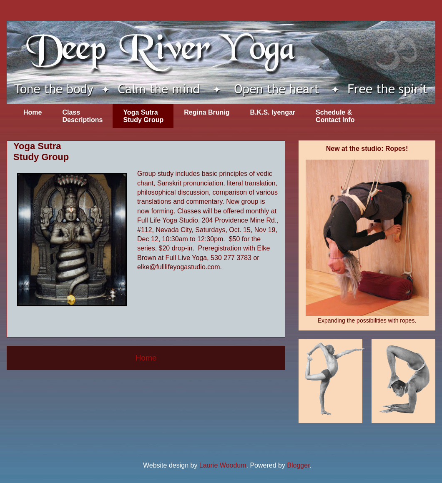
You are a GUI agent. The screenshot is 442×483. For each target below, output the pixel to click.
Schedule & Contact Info (335, 116)
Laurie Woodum (222, 465)
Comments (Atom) (166, 389)
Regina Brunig (206, 112)
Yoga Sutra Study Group (143, 116)
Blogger (298, 465)
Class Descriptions (82, 116)
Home (32, 112)
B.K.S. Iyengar (272, 112)
